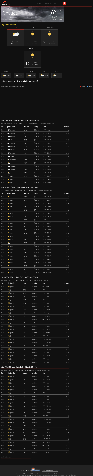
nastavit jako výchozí (8, 19)
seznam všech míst (50, 470)
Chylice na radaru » (8, 24)
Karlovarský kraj (7, 17)
